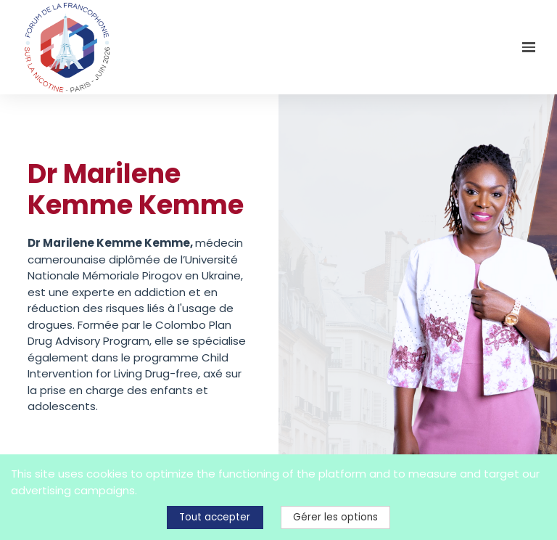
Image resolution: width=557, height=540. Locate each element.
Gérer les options (335, 517)
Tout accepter (214, 517)
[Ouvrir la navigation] (528, 47)
